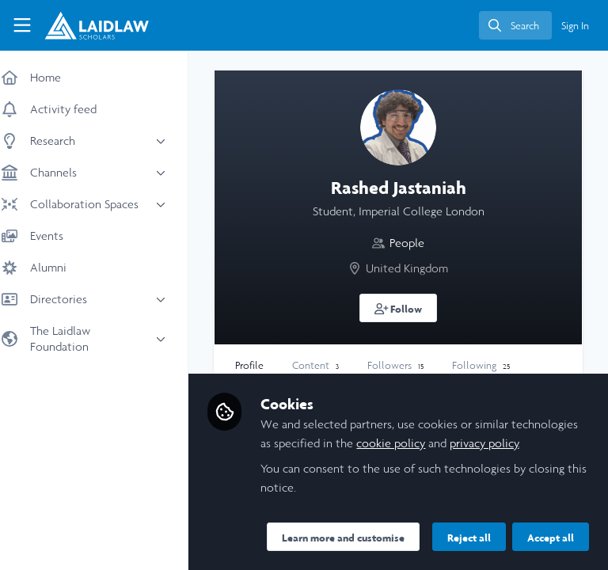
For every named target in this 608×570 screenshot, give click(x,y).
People (414, 242)
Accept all (399, 537)
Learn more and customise (357, 503)
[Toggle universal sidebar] (22, 25)
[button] (406, 308)
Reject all (318, 537)
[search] (515, 25)
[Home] (84, 25)
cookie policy (474, 408)
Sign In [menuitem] (575, 25)
